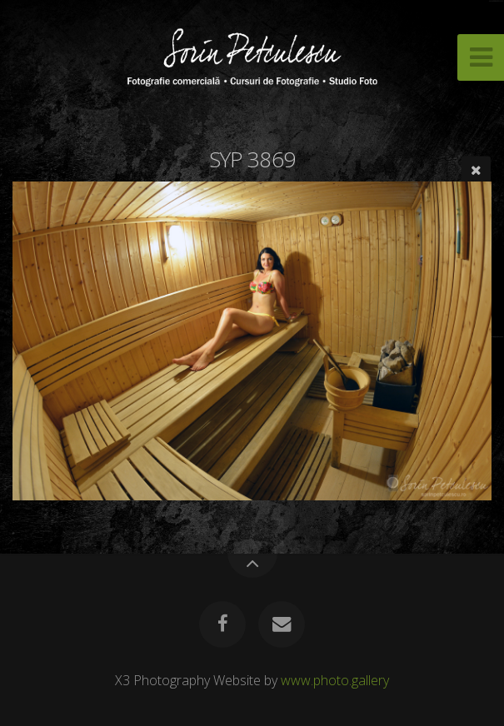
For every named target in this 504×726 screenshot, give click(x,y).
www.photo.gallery (335, 680)
